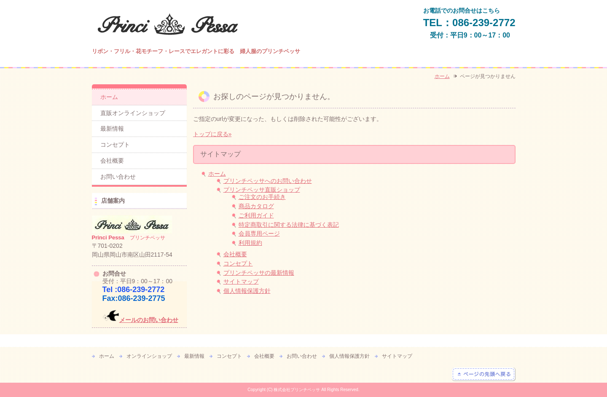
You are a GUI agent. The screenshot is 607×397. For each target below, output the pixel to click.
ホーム (442, 76)
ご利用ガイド (256, 215)
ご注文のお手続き (262, 196)
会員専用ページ (259, 233)
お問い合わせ (118, 176)
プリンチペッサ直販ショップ (261, 189)
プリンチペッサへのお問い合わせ (267, 180)
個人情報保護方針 (247, 290)
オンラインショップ (149, 356)
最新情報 (112, 128)
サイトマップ (241, 281)
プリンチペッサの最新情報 (258, 272)
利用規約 (250, 242)
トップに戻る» (212, 134)
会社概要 (235, 254)
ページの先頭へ (484, 374)
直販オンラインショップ (132, 113)
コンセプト (238, 263)
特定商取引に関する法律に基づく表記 (289, 224)
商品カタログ (256, 206)
